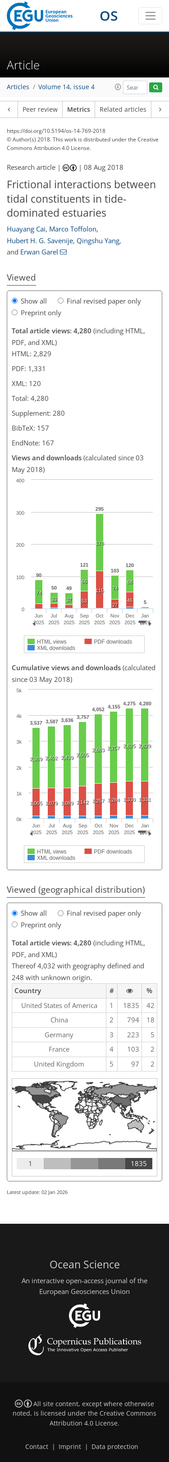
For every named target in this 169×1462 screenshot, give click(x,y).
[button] (118, 87)
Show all (29, 300)
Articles (18, 87)
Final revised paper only (99, 300)
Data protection (114, 1447)
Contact (36, 1447)
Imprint (70, 1447)
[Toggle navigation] (150, 15)
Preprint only (36, 312)
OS (109, 15)
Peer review (40, 109)
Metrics (78, 109)
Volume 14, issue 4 (66, 87)
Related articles (123, 109)
